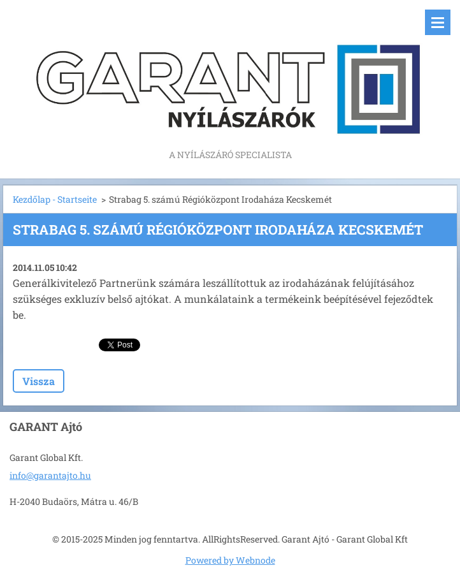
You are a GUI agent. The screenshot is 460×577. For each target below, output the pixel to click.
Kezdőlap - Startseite (55, 199)
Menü (437, 22)
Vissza (38, 381)
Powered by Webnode (230, 560)
